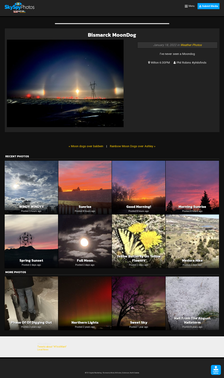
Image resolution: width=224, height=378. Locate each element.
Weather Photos (191, 45)
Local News (42, 349)
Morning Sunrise (192, 207)
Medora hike (192, 260)
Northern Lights (84, 322)
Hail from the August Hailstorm (192, 320)
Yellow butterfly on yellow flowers (139, 258)
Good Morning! (138, 207)
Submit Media (208, 6)
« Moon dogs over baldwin (86, 146)
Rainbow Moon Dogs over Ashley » (132, 146)
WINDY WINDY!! (31, 207)
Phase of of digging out (31, 322)
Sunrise (85, 207)
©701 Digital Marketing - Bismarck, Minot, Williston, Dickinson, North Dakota (112, 373)
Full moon (85, 260)
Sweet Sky (138, 322)
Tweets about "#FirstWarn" (51, 346)
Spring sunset (31, 260)
